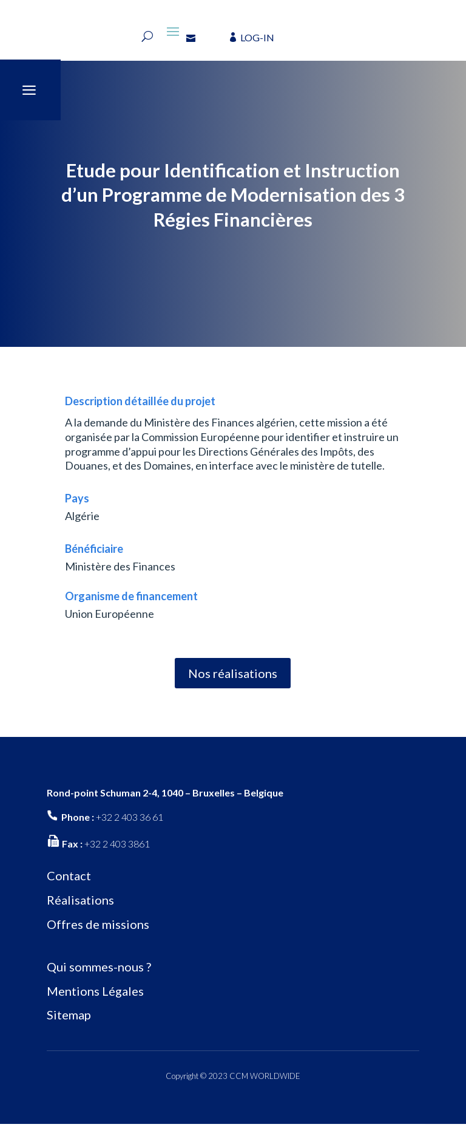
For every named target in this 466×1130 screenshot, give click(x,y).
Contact (69, 881)
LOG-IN (257, 37)
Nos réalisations (232, 679)
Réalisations (80, 906)
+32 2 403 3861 (117, 849)
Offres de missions (98, 930)
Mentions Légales (95, 996)
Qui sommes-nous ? (99, 972)
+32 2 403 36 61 (129, 823)
